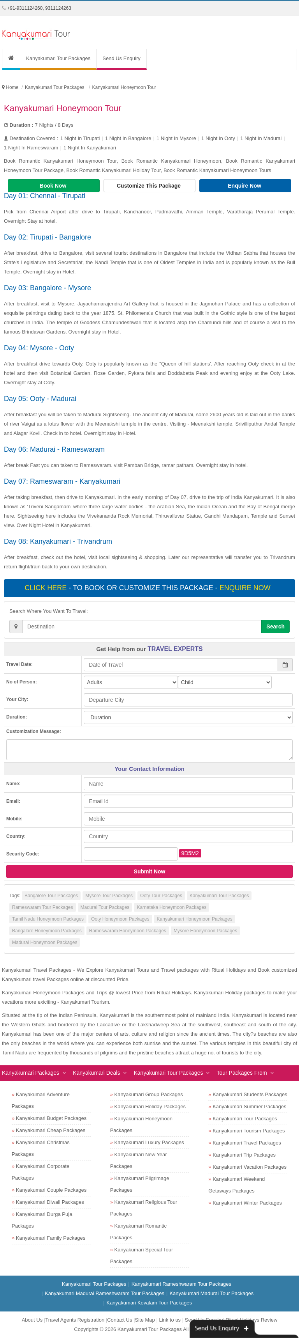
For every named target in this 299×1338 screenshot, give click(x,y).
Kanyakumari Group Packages (148, 1094)
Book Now (54, 186)
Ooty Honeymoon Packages (120, 919)
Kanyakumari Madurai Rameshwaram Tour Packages (104, 1293)
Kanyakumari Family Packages (50, 1238)
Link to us (170, 1320)
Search (275, 626)
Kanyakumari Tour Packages (58, 58)
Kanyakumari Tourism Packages (249, 1131)
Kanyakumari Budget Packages (51, 1118)
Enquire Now (245, 186)
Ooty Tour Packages (161, 895)
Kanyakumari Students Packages (250, 1094)
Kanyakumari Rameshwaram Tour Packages (181, 1284)
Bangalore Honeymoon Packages (47, 930)
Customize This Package (149, 186)
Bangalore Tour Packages (51, 895)
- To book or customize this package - (148, 588)
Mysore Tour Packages (109, 895)
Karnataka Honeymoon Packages (171, 907)
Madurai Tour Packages (105, 907)
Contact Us (119, 1320)
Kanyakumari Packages (30, 1073)
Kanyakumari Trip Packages (244, 1155)
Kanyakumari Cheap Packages (51, 1130)
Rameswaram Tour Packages (42, 907)
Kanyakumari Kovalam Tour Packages (149, 1303)
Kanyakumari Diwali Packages (50, 1202)
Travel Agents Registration (74, 1320)
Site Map (145, 1320)
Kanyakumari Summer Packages (249, 1106)
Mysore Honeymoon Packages (205, 930)
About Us (32, 1320)
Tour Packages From (241, 1073)
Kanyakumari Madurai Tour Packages (211, 1293)
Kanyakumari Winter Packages (247, 1203)
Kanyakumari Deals (96, 1073)
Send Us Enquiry (121, 58)
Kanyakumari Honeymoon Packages (194, 919)
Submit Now (149, 871)
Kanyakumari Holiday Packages (150, 1106)
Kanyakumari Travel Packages (247, 1143)
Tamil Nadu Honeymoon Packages (48, 919)
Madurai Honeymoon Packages (44, 942)
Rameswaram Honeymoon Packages (127, 930)
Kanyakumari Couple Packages (51, 1190)
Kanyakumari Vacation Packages (250, 1167)
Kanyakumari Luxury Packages (149, 1142)
